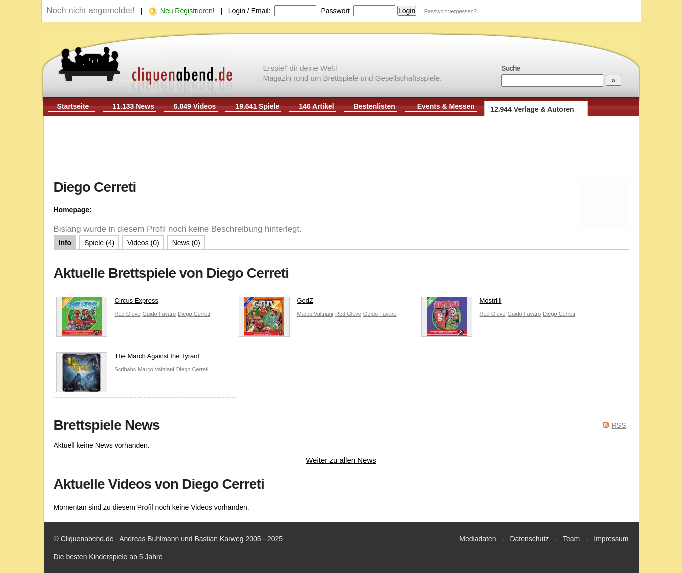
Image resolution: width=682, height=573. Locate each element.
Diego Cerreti (194, 314)
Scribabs (125, 369)
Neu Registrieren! (187, 11)
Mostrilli (461, 303)
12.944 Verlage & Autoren (532, 109)
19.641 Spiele (257, 106)
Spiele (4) (99, 243)
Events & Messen (446, 106)
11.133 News (133, 106)
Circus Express (107, 303)
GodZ (276, 303)
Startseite (73, 106)
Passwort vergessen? (450, 11)
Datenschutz (529, 539)
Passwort (335, 11)
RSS (619, 425)
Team (571, 539)
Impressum (611, 539)
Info (65, 243)
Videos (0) (143, 243)
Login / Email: (249, 11)
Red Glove (128, 314)
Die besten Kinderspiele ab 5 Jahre (108, 557)
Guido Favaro (159, 314)
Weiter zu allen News (341, 460)
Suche (510, 68)
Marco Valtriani (315, 314)
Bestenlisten (374, 106)
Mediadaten (477, 539)
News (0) (186, 243)
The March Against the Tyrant (128, 358)
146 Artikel (316, 106)
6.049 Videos (195, 106)
